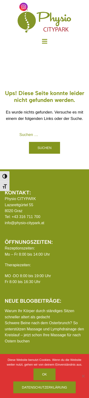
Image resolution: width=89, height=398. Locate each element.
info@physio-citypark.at (24, 223)
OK (44, 374)
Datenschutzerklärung (44, 387)
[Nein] (83, 376)
